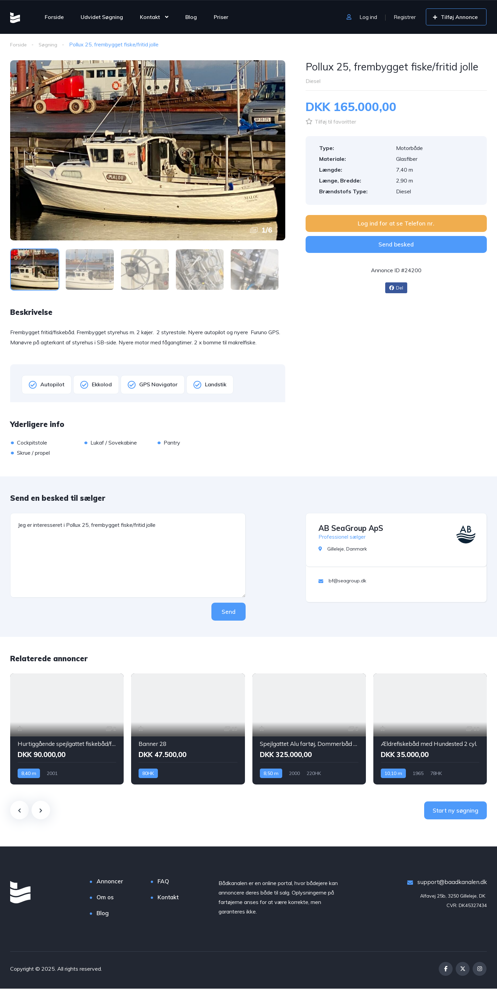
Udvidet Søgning (102, 17)
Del (396, 288)
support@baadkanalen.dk (447, 883)
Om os (105, 898)
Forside (54, 17)
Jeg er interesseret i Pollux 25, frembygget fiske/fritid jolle (128, 556)
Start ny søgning (455, 811)
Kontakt (150, 17)
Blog (191, 17)
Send (225, 612)
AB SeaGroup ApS (350, 529)
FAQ (163, 882)
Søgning (49, 44)
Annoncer (110, 882)
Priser (221, 17)
